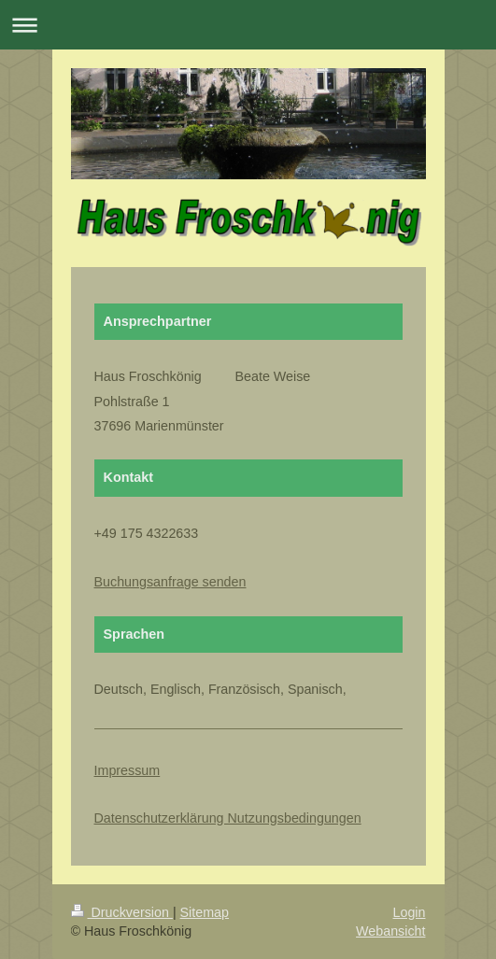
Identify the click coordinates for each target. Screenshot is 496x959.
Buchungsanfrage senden (170, 581)
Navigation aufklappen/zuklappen (248, 25)
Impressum (127, 770)
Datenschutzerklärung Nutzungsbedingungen (227, 818)
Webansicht (390, 931)
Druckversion (122, 912)
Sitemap (204, 912)
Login (409, 912)
